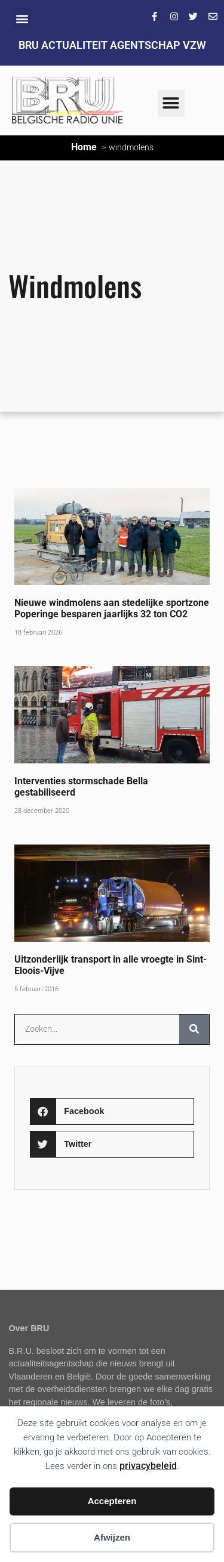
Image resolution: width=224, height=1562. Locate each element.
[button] (22, 18)
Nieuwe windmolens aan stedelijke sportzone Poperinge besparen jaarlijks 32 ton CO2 (111, 608)
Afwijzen (112, 1537)
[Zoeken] (194, 1029)
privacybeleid (148, 1465)
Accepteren (112, 1501)
